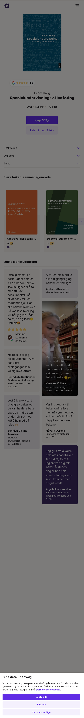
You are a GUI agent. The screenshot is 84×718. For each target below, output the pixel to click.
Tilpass (41, 704)
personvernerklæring (48, 689)
